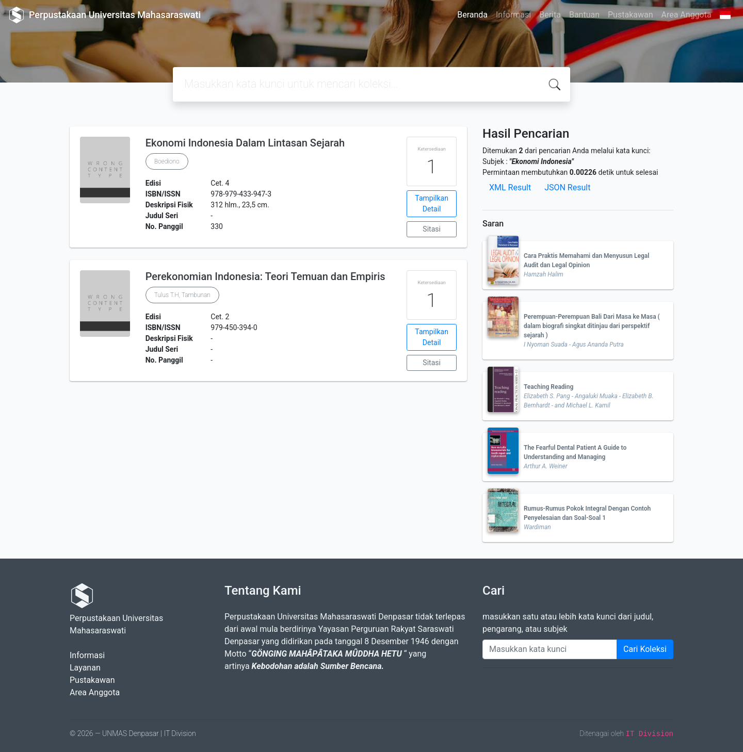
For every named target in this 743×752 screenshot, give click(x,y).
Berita (550, 15)
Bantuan (584, 15)
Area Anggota (686, 15)
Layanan (85, 668)
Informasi (513, 15)
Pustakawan (630, 15)
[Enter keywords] (549, 649)
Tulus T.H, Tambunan (182, 295)
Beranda (472, 15)
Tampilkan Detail (431, 203)
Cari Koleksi (645, 649)
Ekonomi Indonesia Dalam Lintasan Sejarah (245, 143)
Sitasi (432, 229)
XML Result (510, 187)
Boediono (167, 161)
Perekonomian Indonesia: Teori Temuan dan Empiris (265, 276)
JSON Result (567, 187)
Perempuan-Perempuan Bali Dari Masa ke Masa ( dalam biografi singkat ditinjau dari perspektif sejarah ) (592, 326)
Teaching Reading (548, 386)
